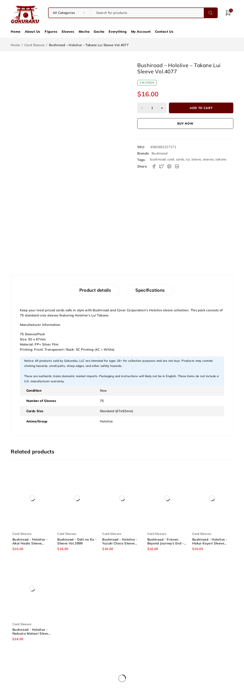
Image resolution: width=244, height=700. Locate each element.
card (170, 159)
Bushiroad (159, 153)
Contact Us (164, 31)
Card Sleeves (34, 45)
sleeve (196, 159)
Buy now (185, 123)
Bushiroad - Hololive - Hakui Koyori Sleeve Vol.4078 (209, 543)
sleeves (208, 159)
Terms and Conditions (122, 671)
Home (16, 31)
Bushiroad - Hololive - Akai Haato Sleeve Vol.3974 (29, 543)
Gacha (99, 31)
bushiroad (158, 159)
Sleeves (68, 31)
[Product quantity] (152, 108)
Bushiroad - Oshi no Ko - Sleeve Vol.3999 (77, 542)
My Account (141, 31)
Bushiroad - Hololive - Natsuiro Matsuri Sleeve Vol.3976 (31, 634)
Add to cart (201, 108)
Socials (196, 676)
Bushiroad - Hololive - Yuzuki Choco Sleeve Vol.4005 (119, 543)
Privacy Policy (121, 676)
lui (188, 159)
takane (221, 159)
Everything (118, 31)
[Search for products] (147, 13)
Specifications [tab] (151, 290)
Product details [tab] (94, 290)
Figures (51, 31)
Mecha (84, 31)
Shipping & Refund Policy (196, 671)
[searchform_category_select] (70, 13)
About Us (32, 31)
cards (180, 159)
